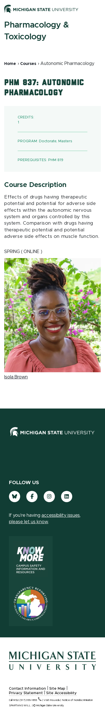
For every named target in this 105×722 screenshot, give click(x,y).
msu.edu (55, 700)
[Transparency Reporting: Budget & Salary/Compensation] (31, 603)
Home (10, 64)
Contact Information (27, 689)
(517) (31, 700)
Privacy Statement (26, 693)
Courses (28, 64)
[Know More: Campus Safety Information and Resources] (31, 558)
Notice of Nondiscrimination (77, 700)
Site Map (57, 689)
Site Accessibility (61, 693)
